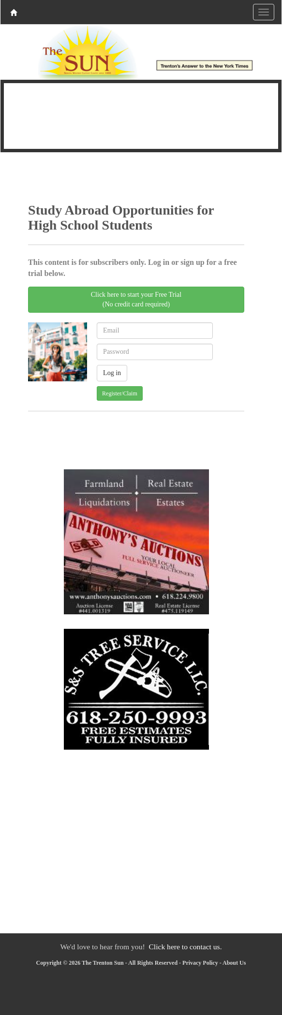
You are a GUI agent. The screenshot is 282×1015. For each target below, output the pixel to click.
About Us (234, 962)
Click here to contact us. (185, 946)
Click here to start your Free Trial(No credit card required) (136, 299)
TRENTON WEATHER (141, 115)
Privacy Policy (200, 962)
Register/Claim (119, 393)
